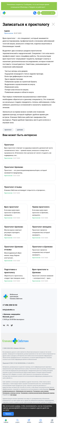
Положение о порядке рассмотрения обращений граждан (37, 393)
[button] (52, 420)
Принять (8, 414)
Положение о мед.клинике (41, 391)
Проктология (8, 158)
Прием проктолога (40, 207)
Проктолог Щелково (13, 167)
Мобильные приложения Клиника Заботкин (16, 297)
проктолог (8, 130)
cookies (17, 406)
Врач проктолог (11, 207)
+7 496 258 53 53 (10, 305)
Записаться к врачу (48, 13)
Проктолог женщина (41, 227)
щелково (20, 130)
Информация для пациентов (24, 391)
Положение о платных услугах (11, 393)
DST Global (13, 395)
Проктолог (9, 145)
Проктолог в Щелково (42, 247)
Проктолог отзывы (13, 187)
